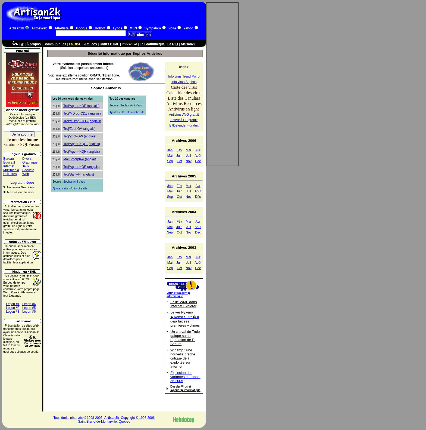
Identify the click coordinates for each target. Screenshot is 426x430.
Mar (189, 150)
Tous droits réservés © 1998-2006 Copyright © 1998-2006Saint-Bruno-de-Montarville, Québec (104, 419)
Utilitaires (10, 174)
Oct (179, 161)
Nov (188, 161)
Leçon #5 (29, 308)
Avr (198, 150)
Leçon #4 (29, 304)
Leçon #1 (12, 304)
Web (25, 174)
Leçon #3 (12, 312)
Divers (27, 159)
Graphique (29, 162)
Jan (170, 150)
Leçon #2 (12, 308)
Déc (198, 161)
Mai (170, 156)
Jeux (25, 166)
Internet (8, 166)
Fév (179, 150)
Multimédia (11, 170)
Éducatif (9, 162)
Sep (170, 161)
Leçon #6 (29, 312)
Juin (179, 156)
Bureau (8, 159)
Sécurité (28, 170)
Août (198, 156)
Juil (188, 156)
